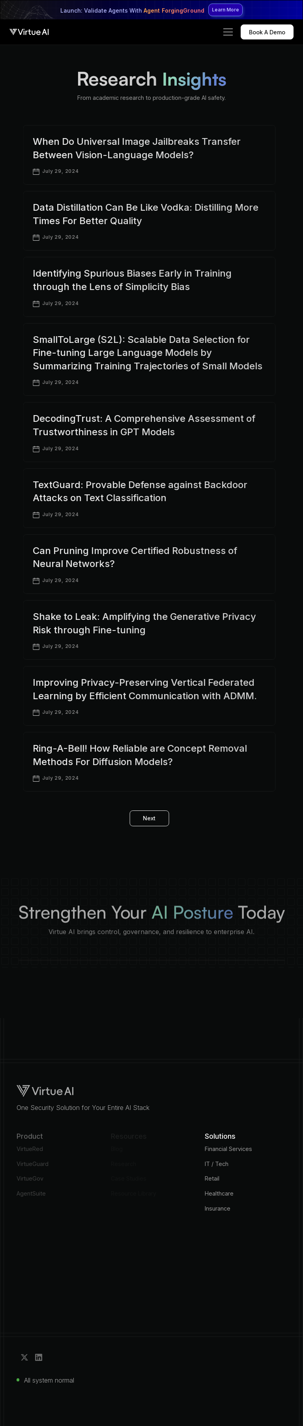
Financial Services (228, 1148)
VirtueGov (30, 1178)
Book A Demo (267, 32)
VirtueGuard (33, 1163)
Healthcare (219, 1193)
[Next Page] (143, 819)
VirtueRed (30, 1148)
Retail (212, 1178)
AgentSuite (31, 1193)
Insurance (217, 1208)
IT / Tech (216, 1163)
